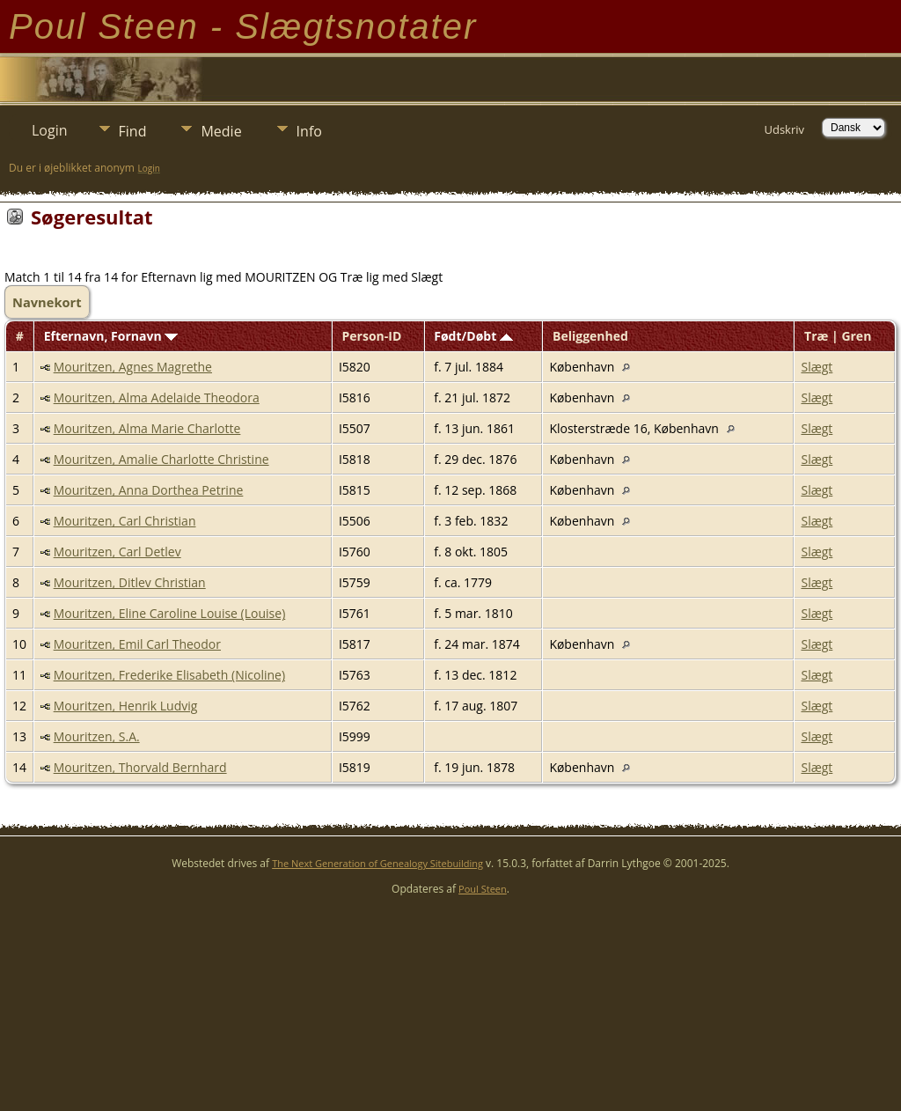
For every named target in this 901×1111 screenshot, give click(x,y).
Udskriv (784, 129)
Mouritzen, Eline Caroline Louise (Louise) (170, 613)
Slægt (816, 366)
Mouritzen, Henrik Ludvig (126, 705)
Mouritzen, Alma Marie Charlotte (147, 428)
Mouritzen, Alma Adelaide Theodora (157, 397)
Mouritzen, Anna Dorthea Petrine (149, 490)
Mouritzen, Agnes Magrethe (133, 366)
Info (309, 131)
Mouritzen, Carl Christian (125, 520)
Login (50, 130)
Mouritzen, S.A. (97, 736)
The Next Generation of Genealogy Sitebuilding (377, 863)
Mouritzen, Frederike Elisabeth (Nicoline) (169, 674)
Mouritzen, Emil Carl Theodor (137, 644)
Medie (221, 131)
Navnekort (47, 302)
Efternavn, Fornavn (111, 335)
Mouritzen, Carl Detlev (117, 551)
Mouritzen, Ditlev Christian (130, 582)
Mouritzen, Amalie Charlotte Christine (161, 459)
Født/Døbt (473, 335)
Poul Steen (482, 888)
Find (133, 131)
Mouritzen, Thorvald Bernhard (140, 767)
